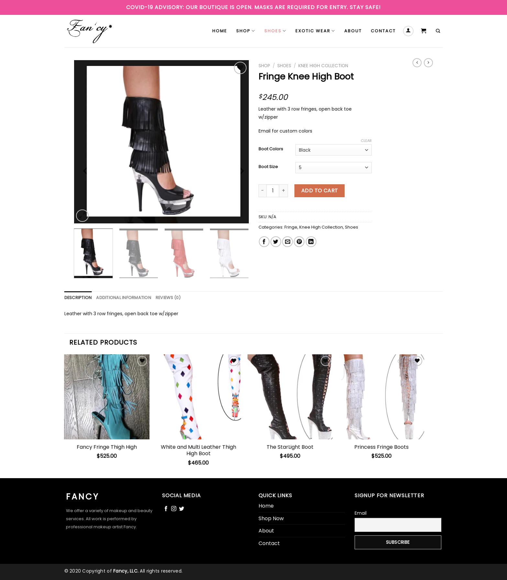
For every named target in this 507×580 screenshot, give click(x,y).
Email (361, 513)
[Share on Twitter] (275, 241)
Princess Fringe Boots (381, 447)
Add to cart (319, 190)
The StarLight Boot (290, 447)
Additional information (123, 297)
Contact (383, 31)
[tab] (78, 297)
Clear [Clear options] (366, 140)
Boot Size (268, 167)
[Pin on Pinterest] (299, 241)
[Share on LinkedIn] (311, 241)
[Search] (438, 31)
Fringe (290, 227)
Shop (245, 31)
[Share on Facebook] (264, 241)
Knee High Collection (323, 66)
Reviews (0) (168, 297)
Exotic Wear (315, 31)
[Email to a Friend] (287, 241)
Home (219, 31)
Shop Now (271, 518)
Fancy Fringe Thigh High (107, 447)
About (353, 31)
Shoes (275, 31)
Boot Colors (271, 149)
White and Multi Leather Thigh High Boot (198, 450)
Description (78, 297)
